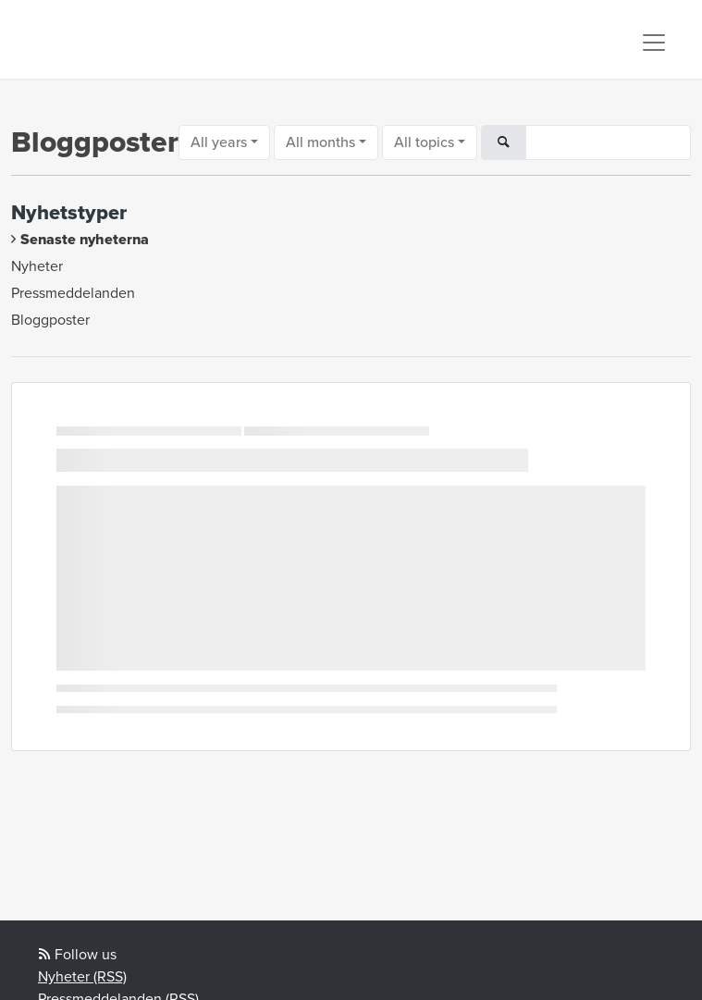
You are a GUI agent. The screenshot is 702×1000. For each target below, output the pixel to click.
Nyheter (37, 266)
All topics (424, 142)
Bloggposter (50, 320)
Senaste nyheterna (84, 239)
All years (219, 142)
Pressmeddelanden (73, 293)
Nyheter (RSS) (82, 977)
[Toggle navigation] (654, 42)
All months (320, 142)
